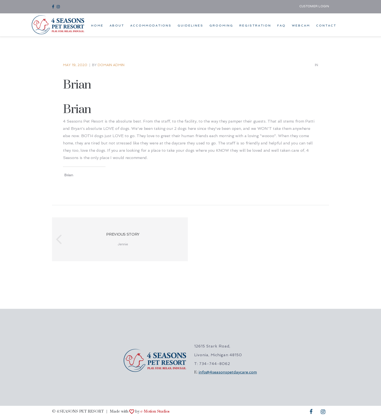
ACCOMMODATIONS (151, 25)
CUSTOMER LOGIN (314, 6)
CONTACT (326, 25)
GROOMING (221, 25)
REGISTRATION (255, 25)
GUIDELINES (190, 25)
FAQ (281, 25)
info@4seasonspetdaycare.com (228, 372)
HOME (97, 25)
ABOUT (117, 25)
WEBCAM (301, 25)
